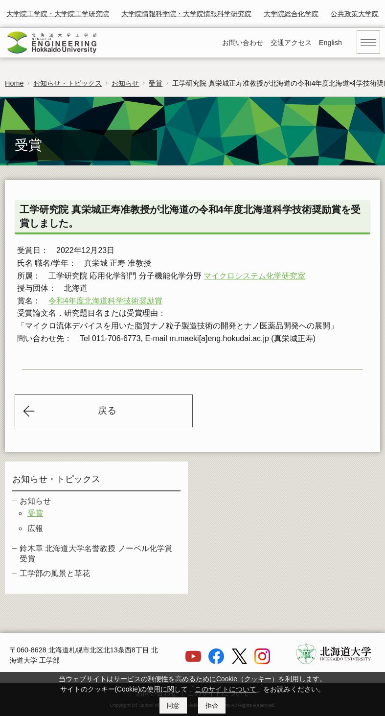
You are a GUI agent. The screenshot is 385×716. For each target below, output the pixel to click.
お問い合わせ (242, 42)
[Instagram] (262, 662)
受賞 (155, 83)
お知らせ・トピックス (67, 83)
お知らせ (125, 83)
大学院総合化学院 (291, 14)
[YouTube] (193, 662)
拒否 (211, 705)
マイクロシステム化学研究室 (254, 276)
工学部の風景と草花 (55, 573)
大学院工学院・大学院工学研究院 (57, 14)
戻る (107, 410)
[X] (239, 662)
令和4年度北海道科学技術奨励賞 (105, 301)
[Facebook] (216, 662)
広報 (35, 528)
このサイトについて (225, 689)
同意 (173, 705)
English (330, 42)
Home (14, 83)
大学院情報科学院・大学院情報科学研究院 (186, 14)
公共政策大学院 (355, 14)
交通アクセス (291, 42)
